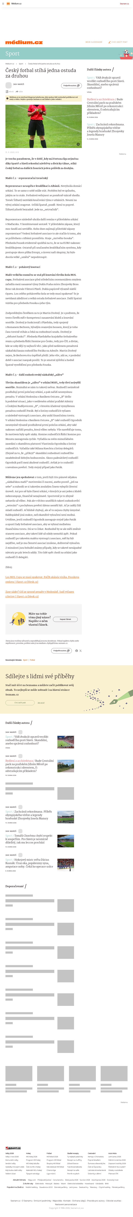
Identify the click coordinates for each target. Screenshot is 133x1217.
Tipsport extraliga (32, 1174)
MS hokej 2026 (31, 1157)
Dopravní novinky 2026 (117, 1163)
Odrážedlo (99, 1184)
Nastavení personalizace (66, 1204)
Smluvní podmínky (42, 1201)
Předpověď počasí (44, 1180)
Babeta (56, 1184)
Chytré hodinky (104, 1187)
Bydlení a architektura (100, 100)
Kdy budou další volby (13, 1170)
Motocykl (48, 1184)
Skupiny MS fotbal (53, 1163)
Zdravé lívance (72, 1163)
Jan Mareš (18, 84)
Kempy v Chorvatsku (96, 1157)
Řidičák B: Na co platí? (117, 1167)
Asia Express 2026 (98, 1180)
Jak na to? (41, 703)
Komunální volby (11, 1160)
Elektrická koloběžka (75, 1184)
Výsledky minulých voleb (14, 1167)
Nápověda (57, 1201)
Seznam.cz (124, 4)
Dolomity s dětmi (94, 1174)
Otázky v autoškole (115, 1170)
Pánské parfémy (118, 1187)
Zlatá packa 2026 (71, 1180)
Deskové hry (83, 1187)
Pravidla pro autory (96, 1201)
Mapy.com (32, 1180)
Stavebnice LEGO (46, 1187)
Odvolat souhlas (113, 1201)
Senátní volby (10, 1163)
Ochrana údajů (79, 1201)
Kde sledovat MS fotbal (55, 1167)
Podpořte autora (71, 85)
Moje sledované (94, 42)
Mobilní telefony (32, 1187)
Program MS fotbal (54, 1160)
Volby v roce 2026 (12, 1157)
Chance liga (51, 1170)
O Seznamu (27, 1201)
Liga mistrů (51, 1174)
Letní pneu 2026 (114, 1157)
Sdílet (19, 91)
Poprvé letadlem (94, 1160)
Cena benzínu (58, 1180)
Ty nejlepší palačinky (75, 1157)
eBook (9, 91)
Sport (25, 660)
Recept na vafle (73, 1170)
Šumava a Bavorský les (96, 1163)
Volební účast (10, 1174)
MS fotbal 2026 (52, 1157)
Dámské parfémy (61, 1187)
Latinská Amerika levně (97, 1170)
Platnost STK (113, 1174)
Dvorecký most (112, 1180)
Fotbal (32, 660)
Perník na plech (73, 1174)
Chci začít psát (118, 42)
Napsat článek (65, 619)
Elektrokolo (39, 1184)
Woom (63, 1184)
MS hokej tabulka (32, 1163)
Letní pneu (73, 1187)
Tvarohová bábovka (74, 1167)
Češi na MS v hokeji (33, 1167)
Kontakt (67, 1201)
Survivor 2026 (85, 1180)
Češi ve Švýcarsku (94, 1167)
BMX (107, 1184)
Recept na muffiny (74, 1160)
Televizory (93, 1187)
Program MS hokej (33, 1160)
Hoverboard (89, 1184)
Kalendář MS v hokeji (34, 1170)
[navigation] (3, 4)
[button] (43, 126)
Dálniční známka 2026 (117, 1160)
